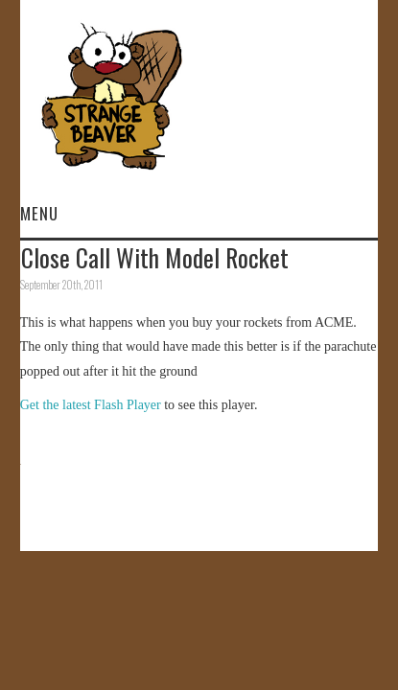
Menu (39, 213)
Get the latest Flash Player (90, 405)
